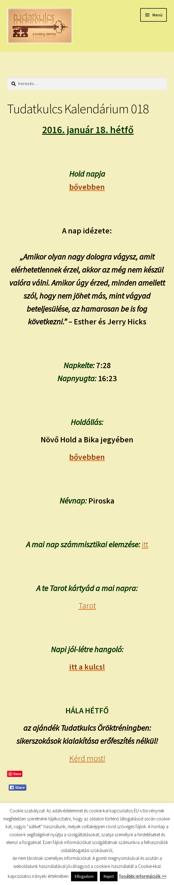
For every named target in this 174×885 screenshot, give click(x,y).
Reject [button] (109, 876)
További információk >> (142, 876)
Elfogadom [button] (84, 876)
